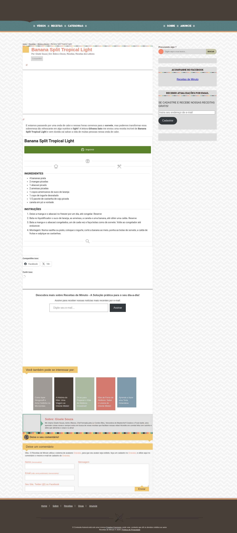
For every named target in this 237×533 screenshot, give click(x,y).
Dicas (81, 503)
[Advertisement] (63, 334)
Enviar (141, 486)
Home (44, 503)
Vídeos (41, 25)
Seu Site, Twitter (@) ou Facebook (42, 481)
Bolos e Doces (43, 44)
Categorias (76, 25)
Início (25, 44)
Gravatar (77, 450)
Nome (33, 459)
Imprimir (88, 149)
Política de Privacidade (131, 527)
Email (42, 470)
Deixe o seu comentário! (44, 434)
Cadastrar (167, 120)
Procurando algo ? (167, 47)
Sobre (171, 25)
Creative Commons (114, 524)
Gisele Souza (41, 54)
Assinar (118, 305)
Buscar (211, 52)
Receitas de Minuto (188, 79)
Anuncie (186, 25)
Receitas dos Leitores (85, 54)
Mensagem (83, 459)
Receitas (57, 25)
